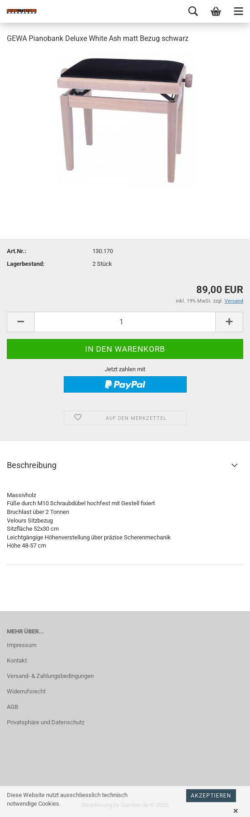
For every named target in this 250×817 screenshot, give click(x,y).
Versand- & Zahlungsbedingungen (50, 676)
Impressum (21, 645)
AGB (12, 706)
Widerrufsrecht (26, 691)
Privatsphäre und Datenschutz (45, 722)
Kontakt (17, 660)
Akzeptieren (211, 795)
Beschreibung (31, 465)
